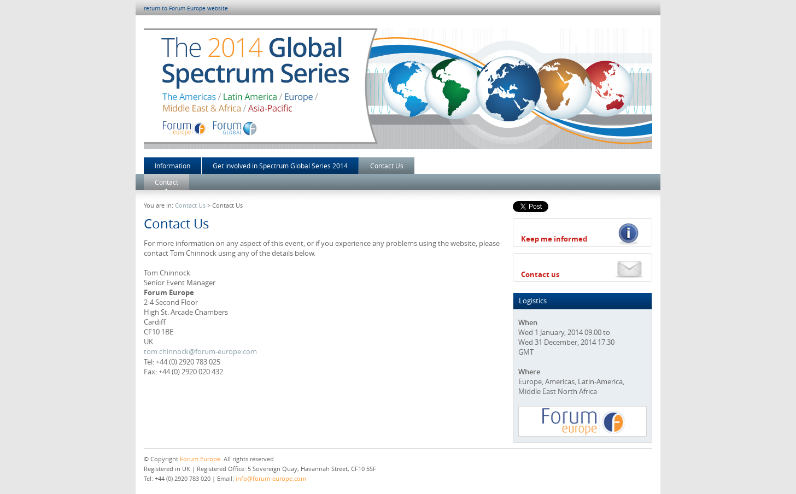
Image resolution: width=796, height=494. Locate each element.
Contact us (540, 274)
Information (172, 165)
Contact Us (386, 165)
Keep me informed (554, 239)
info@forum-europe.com (271, 478)
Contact (166, 182)
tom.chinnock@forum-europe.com (200, 351)
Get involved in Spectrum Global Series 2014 (280, 165)
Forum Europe (200, 459)
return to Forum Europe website (186, 8)
